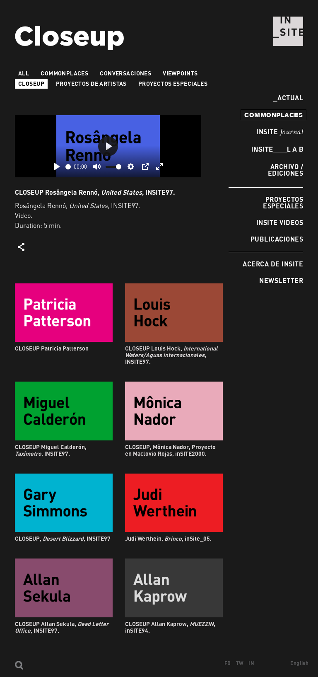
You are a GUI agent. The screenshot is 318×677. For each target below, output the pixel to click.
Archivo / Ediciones (285, 169)
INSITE (279, 132)
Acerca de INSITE (273, 264)
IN (251, 663)
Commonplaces (64, 73)
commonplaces (273, 115)
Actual (288, 98)
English (299, 663)
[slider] (68, 167)
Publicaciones (277, 239)
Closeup (31, 83)
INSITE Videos (279, 222)
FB (227, 663)
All (23, 73)
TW (240, 663)
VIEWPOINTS (180, 73)
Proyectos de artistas (91, 83)
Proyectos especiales (283, 202)
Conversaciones (125, 73)
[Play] (56, 166)
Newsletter (281, 280)
